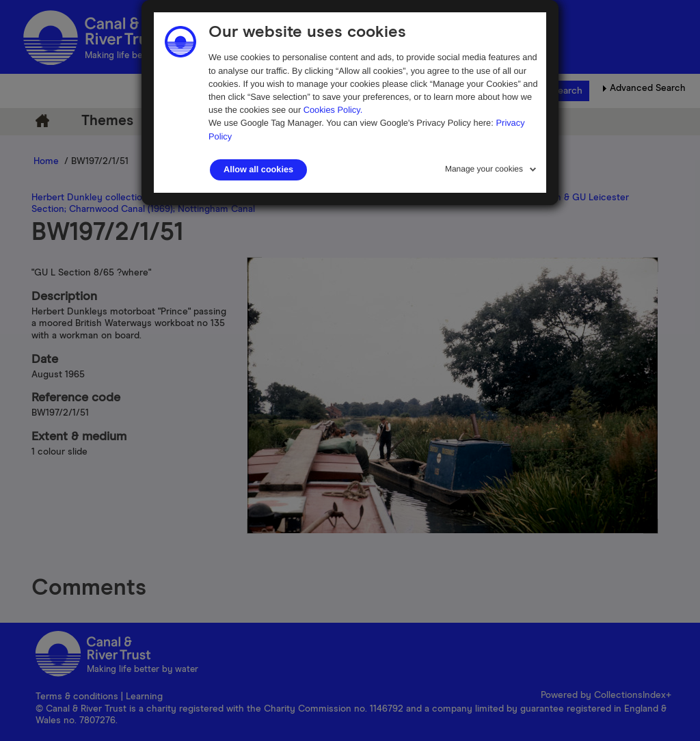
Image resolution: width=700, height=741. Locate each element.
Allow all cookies (258, 169)
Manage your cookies (484, 169)
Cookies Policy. (333, 110)
